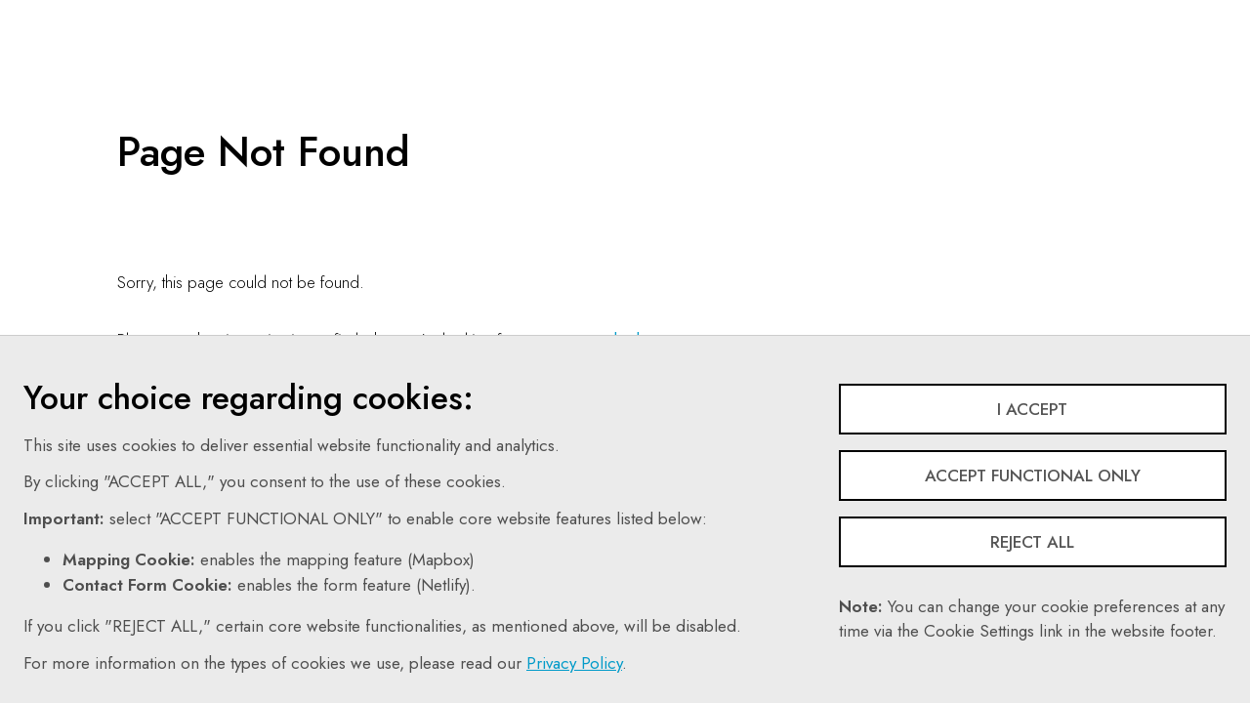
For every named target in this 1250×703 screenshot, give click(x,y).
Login (1050, 14)
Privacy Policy (574, 663)
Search (782, 14)
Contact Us (694, 14)
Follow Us (877, 14)
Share (970, 14)
